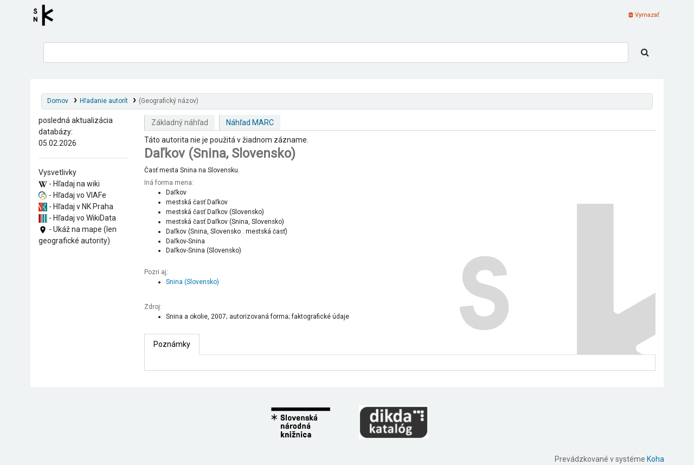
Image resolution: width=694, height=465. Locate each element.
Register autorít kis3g (46, 15)
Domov (57, 101)
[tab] (172, 344)
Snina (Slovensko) (192, 282)
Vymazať (643, 14)
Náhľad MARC (250, 122)
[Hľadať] (645, 52)
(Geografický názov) (168, 101)
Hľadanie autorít (104, 101)
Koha (655, 459)
